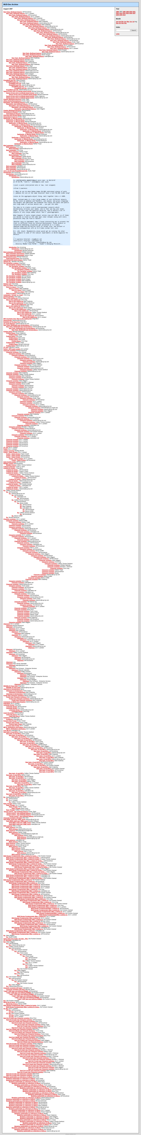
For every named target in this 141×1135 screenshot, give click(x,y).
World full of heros (9, 1002)
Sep (117, 23)
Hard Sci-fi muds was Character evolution (16, 1018)
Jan (117, 21)
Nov (122, 23)
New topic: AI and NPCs (10, 732)
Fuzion (5, 449)
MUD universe (7, 826)
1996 (117, 11)
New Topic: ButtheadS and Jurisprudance (16, 325)
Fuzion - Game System (10, 452)
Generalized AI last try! (10, 117)
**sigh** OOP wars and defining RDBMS (15, 991)
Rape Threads (7, 803)
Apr (125, 21)
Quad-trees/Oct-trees (10, 257)
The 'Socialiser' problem (11, 263)
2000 (130, 11)
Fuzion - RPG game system (11, 349)
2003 (120, 13)
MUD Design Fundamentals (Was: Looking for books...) (20, 856)
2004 (124, 13)
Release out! (7, 284)
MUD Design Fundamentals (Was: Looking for (17, 880)
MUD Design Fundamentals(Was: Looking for (45, 908)
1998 (124, 11)
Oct (120, 23)
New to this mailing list (10, 298)
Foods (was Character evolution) (13, 695)
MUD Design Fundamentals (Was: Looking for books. (20, 1005)
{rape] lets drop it (8, 713)
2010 (124, 15)
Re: (4, 490)
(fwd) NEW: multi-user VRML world (14, 819)
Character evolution (9, 350)
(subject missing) (8, 451)
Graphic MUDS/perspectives (12, 99)
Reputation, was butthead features (14, 102)
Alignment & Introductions (11, 689)
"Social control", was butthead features (15, 811)
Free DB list (7, 730)
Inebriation (6, 703)
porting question (8, 296)
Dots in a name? (8, 285)
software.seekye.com (70, 1134)
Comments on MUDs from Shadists (14, 702)
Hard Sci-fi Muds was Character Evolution (19, 1029)
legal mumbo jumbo (9, 462)
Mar (122, 21)
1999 (127, 11)
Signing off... (7, 261)
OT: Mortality (7, 940)
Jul (133, 21)
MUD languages (11, 147)
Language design (8, 705)
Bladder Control (8, 463)
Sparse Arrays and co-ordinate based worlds (17, 91)
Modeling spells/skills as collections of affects (17, 1077)
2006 (130, 13)
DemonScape (7, 320)
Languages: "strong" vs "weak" (13, 295)
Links (117, 34)
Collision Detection (9, 466)
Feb (120, 21)
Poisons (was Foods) (10, 721)
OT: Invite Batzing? (9, 323)
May (128, 21)
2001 (134, 11)
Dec (125, 23)
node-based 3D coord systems (13, 260)
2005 (127, 13)
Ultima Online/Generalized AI (12, 101)
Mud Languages (8, 145)
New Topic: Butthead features (12, 12)
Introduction (7, 172)
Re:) (4, 942)
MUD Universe (16, 834)
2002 (117, 13)
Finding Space (7, 331)
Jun (131, 21)
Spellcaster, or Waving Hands (12, 118)
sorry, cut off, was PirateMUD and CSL (15, 171)
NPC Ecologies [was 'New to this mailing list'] (17, 319)
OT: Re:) (5, 1008)
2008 (117, 15)
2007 (134, 13)
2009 (120, 15)
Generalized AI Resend (10, 112)
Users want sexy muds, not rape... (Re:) (15, 939)
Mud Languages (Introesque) (12, 252)
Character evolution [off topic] (12, 818)
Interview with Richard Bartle (12, 115)
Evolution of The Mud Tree (11, 322)
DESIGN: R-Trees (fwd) (10, 686)
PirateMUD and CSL (9, 80)
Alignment (6, 624)
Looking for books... (9, 468)
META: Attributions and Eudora (13, 727)
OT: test (5, 347)
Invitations (6, 717)
